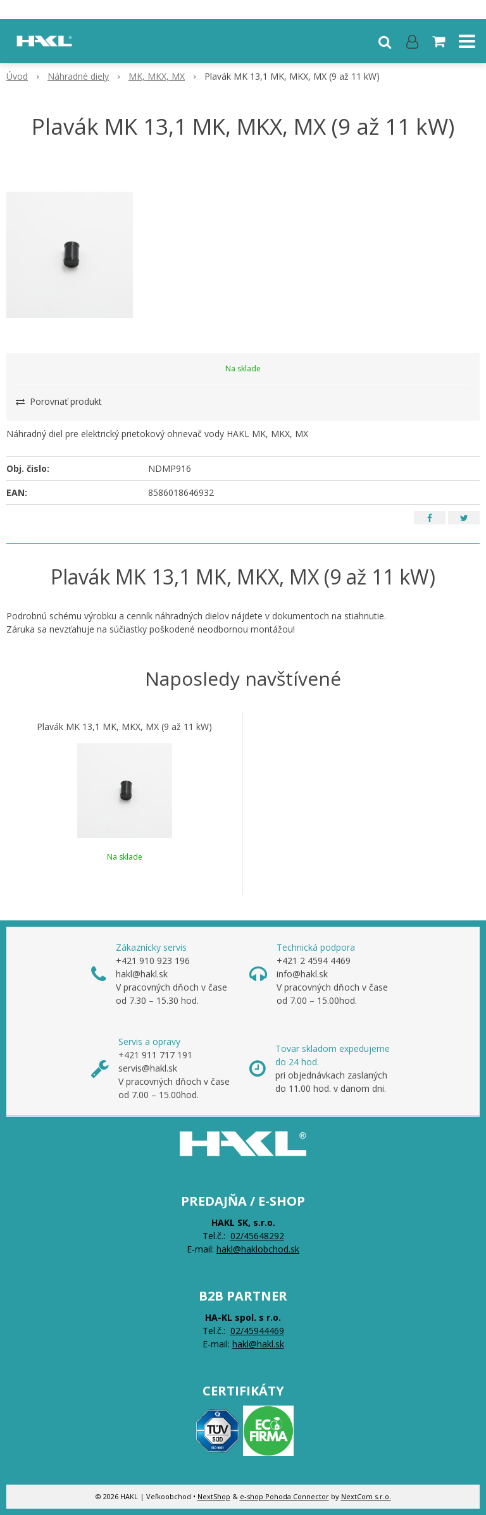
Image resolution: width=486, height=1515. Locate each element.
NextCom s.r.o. (366, 1496)
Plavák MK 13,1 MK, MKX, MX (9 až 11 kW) (124, 727)
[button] (384, 41)
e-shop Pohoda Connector (284, 1496)
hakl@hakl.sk (258, 1344)
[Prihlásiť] (412, 41)
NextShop (213, 1496)
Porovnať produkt (59, 401)
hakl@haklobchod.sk (257, 1249)
